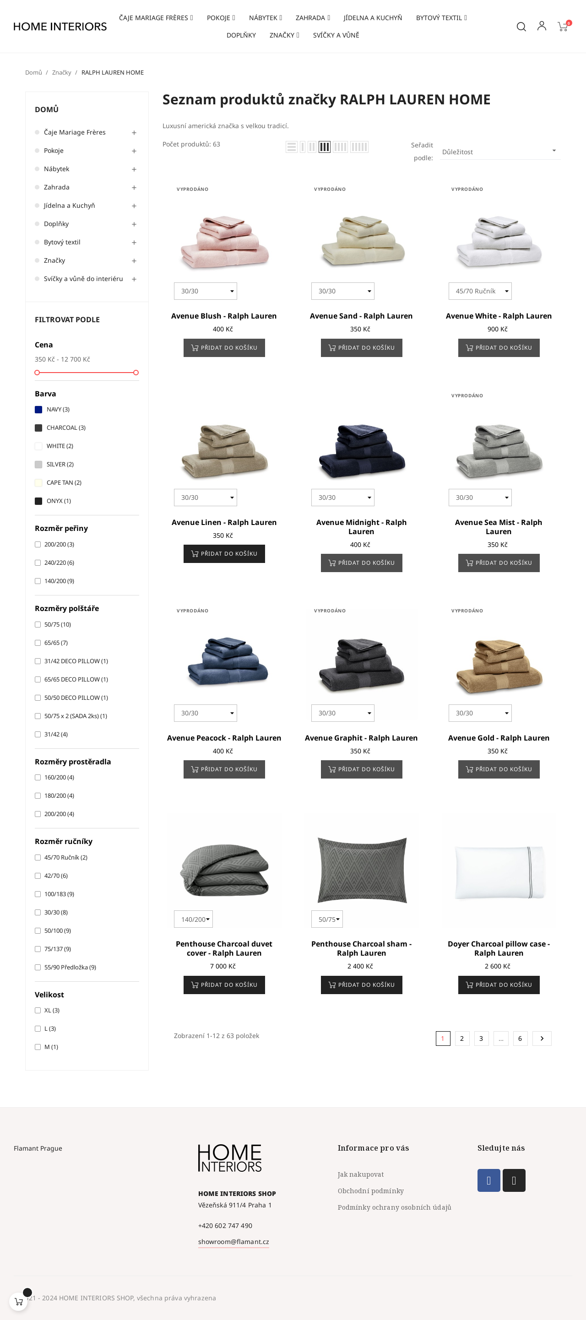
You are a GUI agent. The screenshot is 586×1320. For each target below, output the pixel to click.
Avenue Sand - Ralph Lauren (361, 315)
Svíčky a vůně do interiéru (83, 278)
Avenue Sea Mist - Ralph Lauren (499, 527)
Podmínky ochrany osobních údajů (394, 1264)
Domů (47, 109)
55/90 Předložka (70, 967)
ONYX (59, 501)
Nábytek (56, 168)
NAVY (58, 409)
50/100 (57, 930)
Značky (54, 260)
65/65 (56, 642)
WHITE (60, 446)
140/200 (59, 581)
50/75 (57, 624)
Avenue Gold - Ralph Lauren (499, 737)
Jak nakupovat (361, 1232)
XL (52, 1010)
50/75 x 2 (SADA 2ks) (75, 716)
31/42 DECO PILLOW (76, 661)
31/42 (56, 734)
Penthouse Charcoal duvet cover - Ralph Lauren (224, 948)
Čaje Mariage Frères (75, 132)
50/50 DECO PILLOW (76, 697)
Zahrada (57, 187)
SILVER (60, 464)
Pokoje (54, 150)
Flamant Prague (38, 1251)
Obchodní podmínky (371, 1248)
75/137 (57, 949)
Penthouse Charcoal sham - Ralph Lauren (361, 948)
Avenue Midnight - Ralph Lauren (361, 527)
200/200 (59, 544)
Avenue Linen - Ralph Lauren (224, 522)
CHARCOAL (66, 427)
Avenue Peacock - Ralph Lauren (224, 737)
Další (542, 1038)
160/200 (59, 777)
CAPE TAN (64, 482)
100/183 (59, 894)
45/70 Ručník (65, 857)
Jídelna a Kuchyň (69, 205)
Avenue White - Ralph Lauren (499, 315)
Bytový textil (62, 242)
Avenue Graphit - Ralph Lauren (361, 737)
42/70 (56, 875)
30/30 (56, 912)
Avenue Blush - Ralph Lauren (224, 315)
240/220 (59, 562)
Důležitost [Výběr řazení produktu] (500, 151)
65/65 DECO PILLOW (76, 679)
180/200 (59, 795)
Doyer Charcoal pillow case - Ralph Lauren (499, 948)
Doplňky (56, 223)
